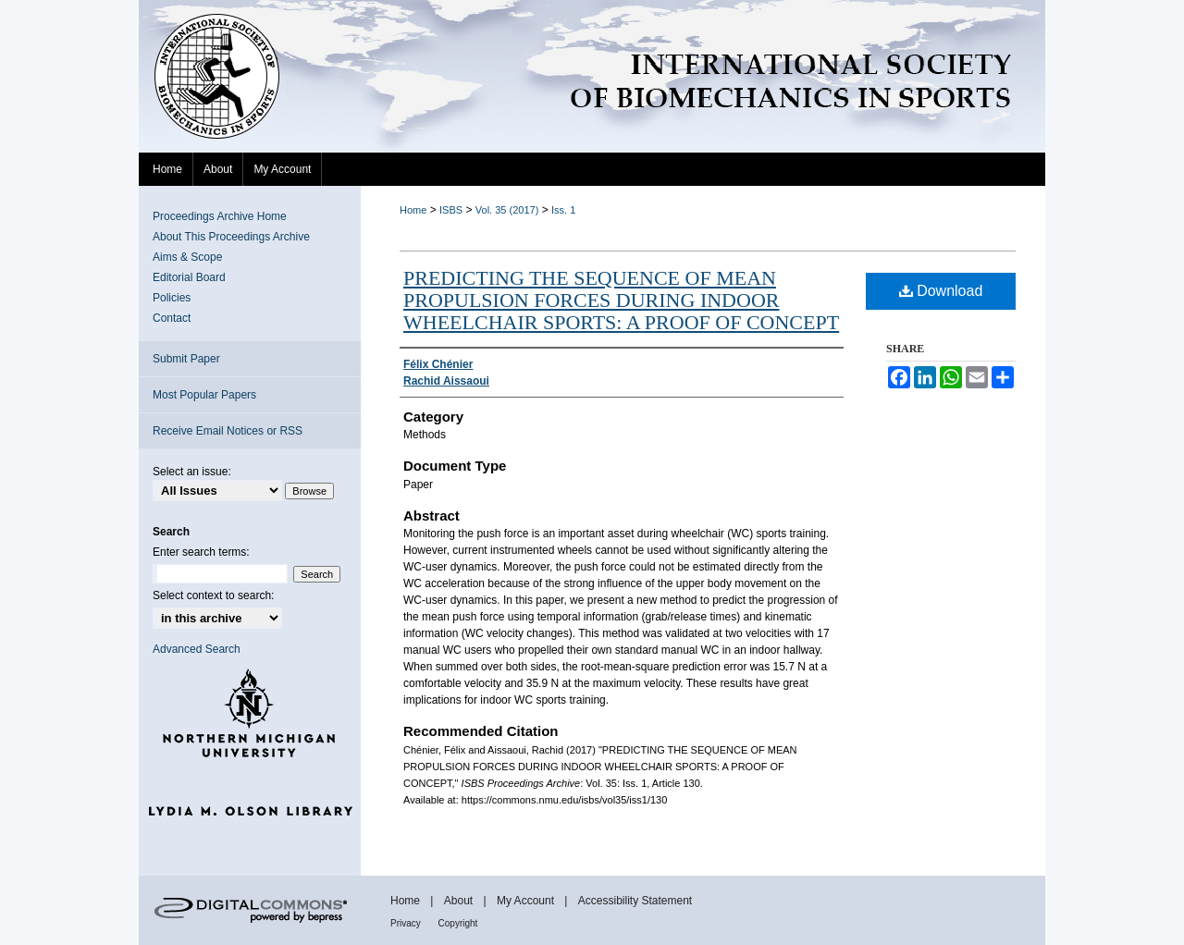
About (460, 900)
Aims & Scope (187, 257)
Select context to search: (213, 595)
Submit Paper (186, 358)
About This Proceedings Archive (231, 236)
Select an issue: (192, 471)
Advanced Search (196, 649)
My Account (527, 900)
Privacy (407, 923)
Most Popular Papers (204, 394)
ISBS (450, 209)
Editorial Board (189, 277)
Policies (172, 297)
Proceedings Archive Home (220, 216)
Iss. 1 (563, 209)
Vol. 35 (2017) (507, 209)
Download (941, 291)
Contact (172, 318)
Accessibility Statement (635, 900)
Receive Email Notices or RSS (227, 430)
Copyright (458, 923)
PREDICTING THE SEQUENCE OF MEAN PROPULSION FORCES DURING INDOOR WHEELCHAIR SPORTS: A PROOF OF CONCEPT (621, 300)
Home (413, 209)
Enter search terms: (201, 552)
